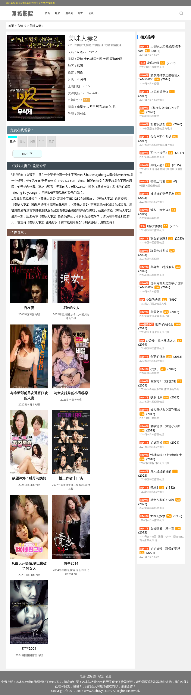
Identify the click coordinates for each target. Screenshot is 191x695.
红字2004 (29, 648)
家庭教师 (153, 63)
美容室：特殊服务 (162, 267)
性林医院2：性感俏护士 (166, 455)
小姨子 (154, 369)
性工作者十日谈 (71, 478)
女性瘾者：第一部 (162, 528)
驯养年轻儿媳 (159, 251)
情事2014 (71, 563)
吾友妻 (29, 307)
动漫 (91, 13)
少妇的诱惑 (153, 299)
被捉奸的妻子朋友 (162, 194)
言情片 (21, 26)
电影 (57, 13)
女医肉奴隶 (157, 516)
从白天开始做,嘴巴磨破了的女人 (29, 566)
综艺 (80, 13)
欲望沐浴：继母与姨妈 (29, 478)
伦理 (106, 59)
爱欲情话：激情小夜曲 (165, 426)
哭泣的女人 (70, 307)
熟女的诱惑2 (158, 238)
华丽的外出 (157, 357)
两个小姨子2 (158, 153)
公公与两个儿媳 (160, 136)
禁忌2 (154, 487)
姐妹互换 (156, 442)
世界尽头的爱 (164, 324)
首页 (47, 13)
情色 (87, 59)
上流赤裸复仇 (159, 91)
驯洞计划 (156, 397)
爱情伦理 (116, 59)
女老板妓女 (157, 124)
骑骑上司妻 (157, 181)
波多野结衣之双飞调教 (165, 410)
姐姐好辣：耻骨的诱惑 (165, 548)
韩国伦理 (96, 59)
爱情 (80, 59)
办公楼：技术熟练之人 (161, 340)
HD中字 (27, 154)
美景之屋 (156, 312)
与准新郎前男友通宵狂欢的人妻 (29, 395)
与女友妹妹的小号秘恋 (71, 393)
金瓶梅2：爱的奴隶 (163, 381)
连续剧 (69, 13)
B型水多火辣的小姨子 (164, 108)
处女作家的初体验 (162, 500)
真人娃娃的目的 (160, 471)
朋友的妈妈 (154, 226)
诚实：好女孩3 (160, 210)
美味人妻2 (157, 165)
